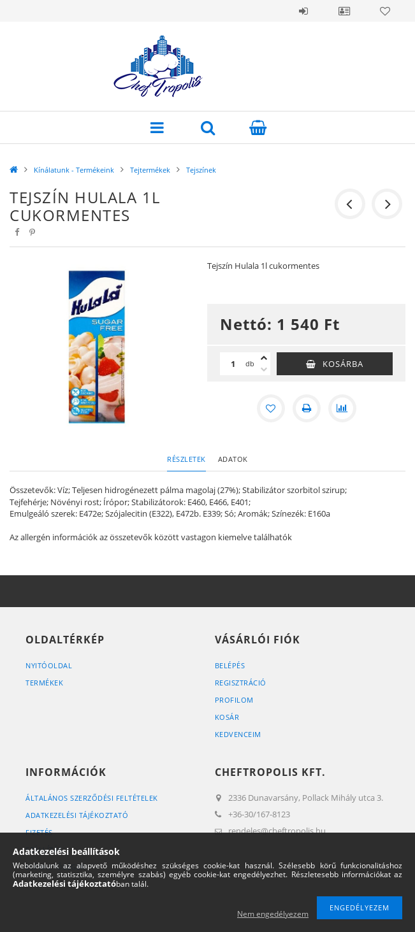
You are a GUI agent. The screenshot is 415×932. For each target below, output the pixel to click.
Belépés (303, 11)
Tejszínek (201, 170)
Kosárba (343, 363)
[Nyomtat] (307, 408)
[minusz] (264, 369)
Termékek (44, 682)
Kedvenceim (238, 734)
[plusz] (264, 358)
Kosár (227, 717)
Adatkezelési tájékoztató (76, 815)
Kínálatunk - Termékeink (74, 170)
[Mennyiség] (232, 363)
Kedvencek (385, 11)
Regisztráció (240, 682)
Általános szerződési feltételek (91, 798)
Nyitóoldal (48, 665)
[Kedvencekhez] (271, 408)
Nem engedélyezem (273, 913)
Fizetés (39, 832)
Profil (344, 11)
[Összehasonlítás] (342, 408)
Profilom (234, 700)
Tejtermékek (150, 170)
